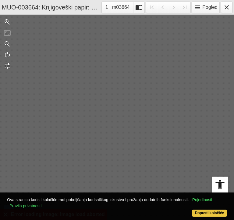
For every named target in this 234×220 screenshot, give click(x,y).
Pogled (206, 7)
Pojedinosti (202, 199)
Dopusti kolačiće (209, 213)
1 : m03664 (119, 6)
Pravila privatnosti (25, 206)
